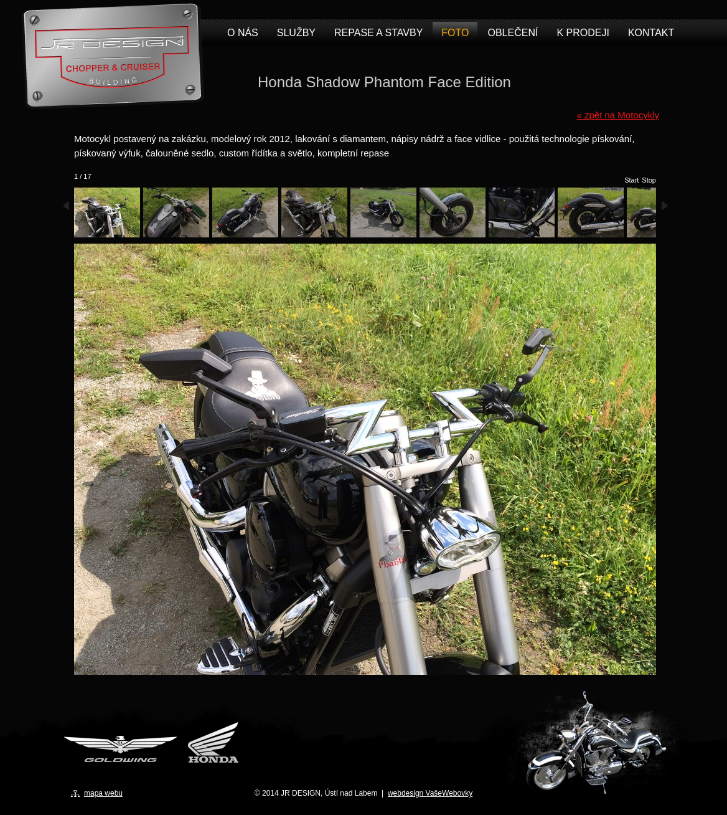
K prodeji (582, 32)
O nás (242, 32)
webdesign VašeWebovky (430, 793)
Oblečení (512, 32)
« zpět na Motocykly (617, 115)
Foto (455, 32)
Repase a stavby (378, 32)
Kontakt (651, 32)
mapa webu (103, 793)
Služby (296, 32)
